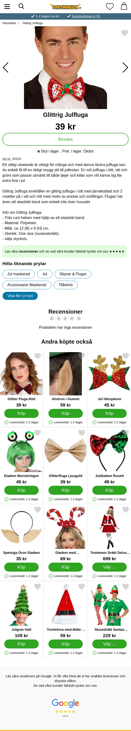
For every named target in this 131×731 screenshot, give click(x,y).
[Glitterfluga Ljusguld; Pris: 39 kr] (65, 457)
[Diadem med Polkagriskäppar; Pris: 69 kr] (65, 534)
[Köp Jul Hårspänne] (109, 413)
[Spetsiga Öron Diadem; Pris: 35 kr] (21, 534)
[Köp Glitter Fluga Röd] (21, 413)
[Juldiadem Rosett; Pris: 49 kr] (109, 457)
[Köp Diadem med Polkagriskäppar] (65, 567)
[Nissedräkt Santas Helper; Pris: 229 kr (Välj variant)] (109, 610)
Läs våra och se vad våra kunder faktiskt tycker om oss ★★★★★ (65, 251)
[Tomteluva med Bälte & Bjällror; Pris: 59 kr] (65, 610)
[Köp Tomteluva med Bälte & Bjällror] (65, 643)
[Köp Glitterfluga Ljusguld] (65, 490)
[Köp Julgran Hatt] (21, 643)
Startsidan (9, 23)
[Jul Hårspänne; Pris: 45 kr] (109, 380)
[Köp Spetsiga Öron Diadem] (21, 567)
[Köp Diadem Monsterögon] (21, 490)
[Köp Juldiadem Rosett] (109, 490)
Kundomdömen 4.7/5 (86, 16)
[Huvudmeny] (7, 6)
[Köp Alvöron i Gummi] (65, 413)
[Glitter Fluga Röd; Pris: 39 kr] (21, 380)
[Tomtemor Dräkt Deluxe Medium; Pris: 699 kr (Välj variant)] (109, 534)
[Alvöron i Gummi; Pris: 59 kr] (65, 380)
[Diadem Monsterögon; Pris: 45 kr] (21, 457)
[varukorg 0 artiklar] (124, 6)
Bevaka (65, 139)
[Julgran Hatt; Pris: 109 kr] (21, 610)
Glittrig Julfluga (32, 23)
